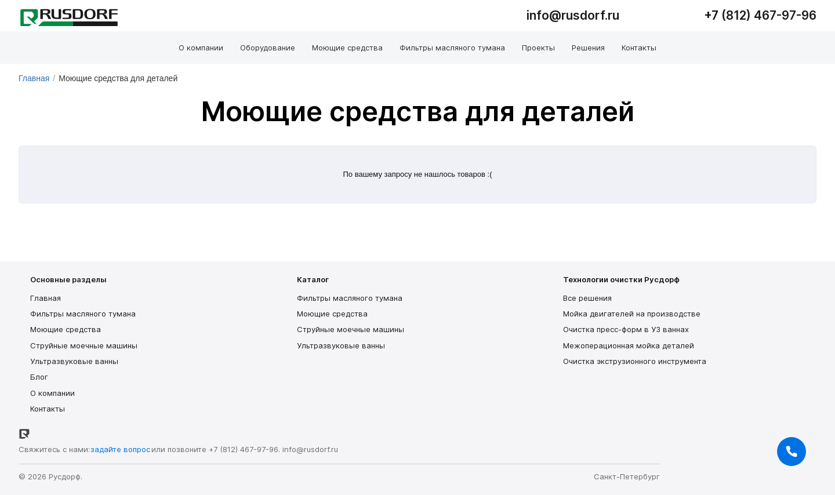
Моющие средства (65, 329)
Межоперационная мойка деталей (628, 345)
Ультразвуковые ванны (74, 361)
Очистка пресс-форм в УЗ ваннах (626, 329)
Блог (39, 376)
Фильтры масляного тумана (83, 313)
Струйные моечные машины (83, 345)
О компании (52, 393)
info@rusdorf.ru (310, 449)
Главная (34, 78)
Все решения (587, 298)
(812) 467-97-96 (768, 15)
